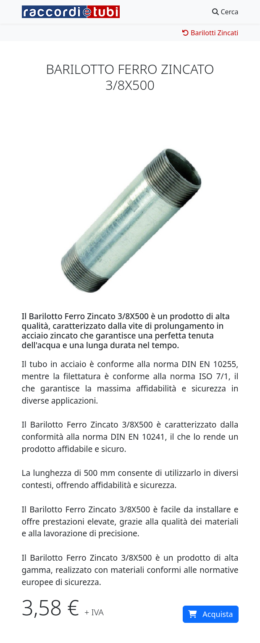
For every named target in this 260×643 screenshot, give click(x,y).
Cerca (225, 11)
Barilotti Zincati (210, 32)
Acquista (210, 614)
